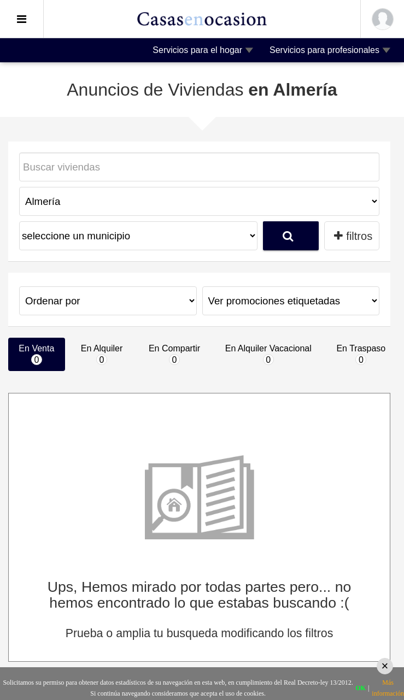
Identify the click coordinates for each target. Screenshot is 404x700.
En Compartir (174, 354)
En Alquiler (102, 354)
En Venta (36, 354)
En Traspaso (360, 354)
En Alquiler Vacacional (268, 354)
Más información (388, 688)
